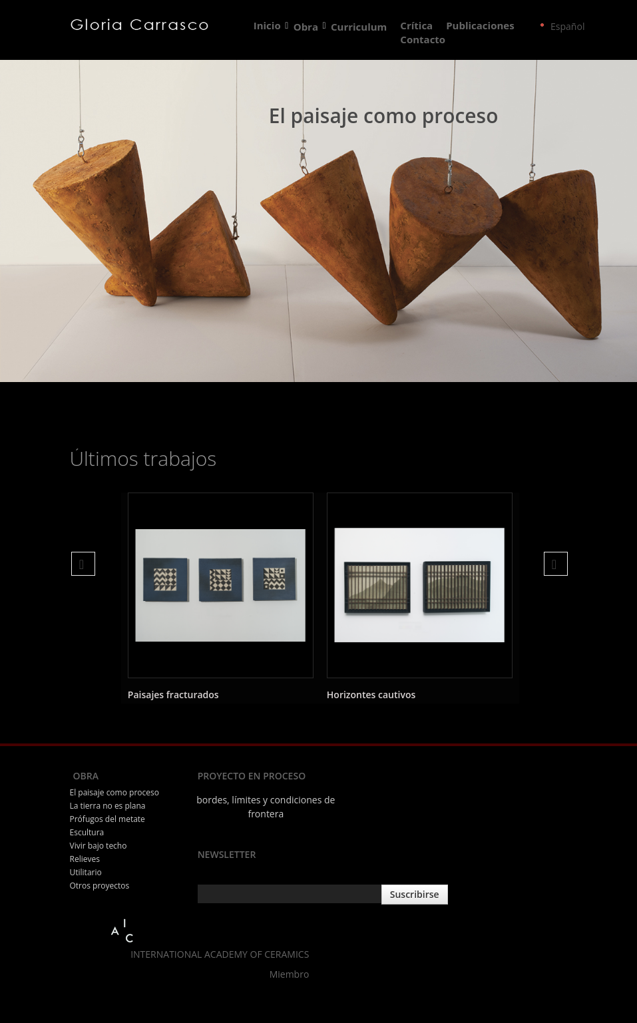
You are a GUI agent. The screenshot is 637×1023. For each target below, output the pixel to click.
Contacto (422, 40)
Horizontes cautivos (371, 694)
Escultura (87, 832)
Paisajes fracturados (173, 694)
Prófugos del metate (107, 819)
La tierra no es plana (108, 805)
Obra (306, 26)
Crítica (416, 26)
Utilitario (86, 872)
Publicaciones (480, 26)
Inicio (267, 26)
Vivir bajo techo (98, 845)
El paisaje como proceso (114, 792)
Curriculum (359, 26)
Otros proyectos (100, 885)
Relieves (85, 859)
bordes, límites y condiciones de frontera (265, 806)
